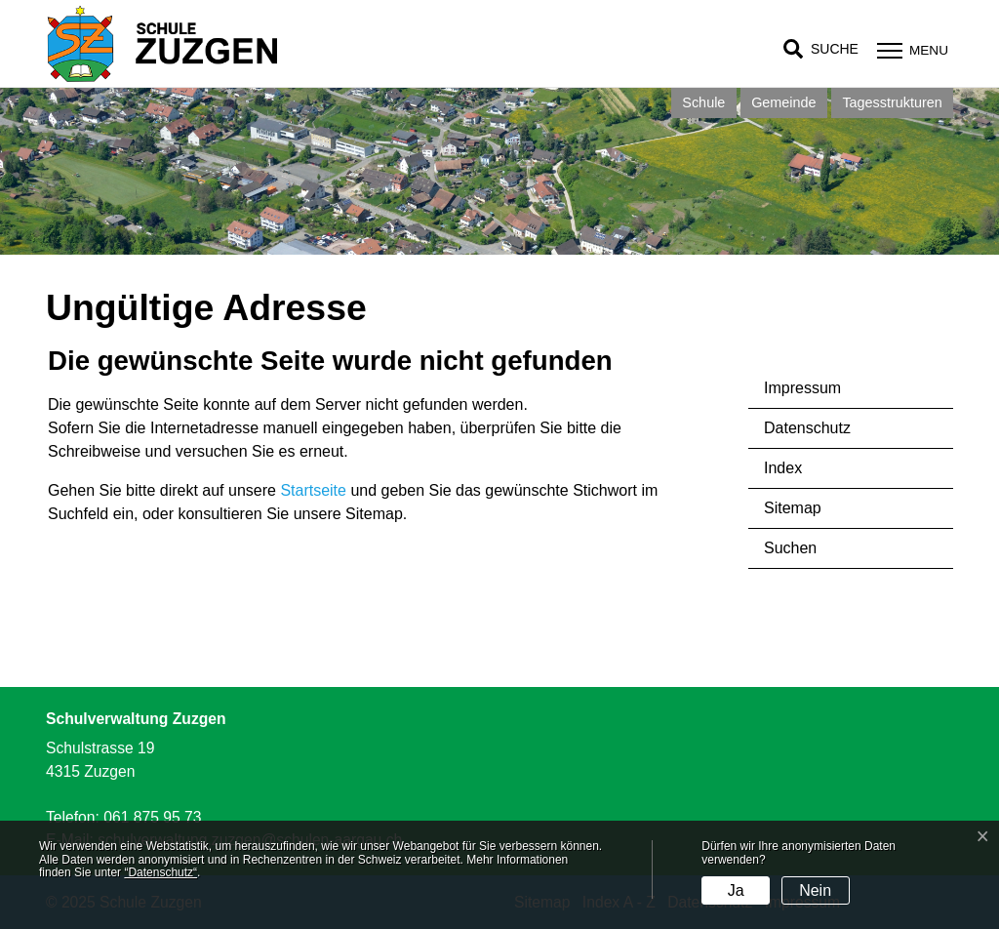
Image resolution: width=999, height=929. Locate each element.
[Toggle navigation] (910, 50)
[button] (821, 49)
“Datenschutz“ (160, 872)
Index (783, 468)
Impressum (802, 388)
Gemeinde (783, 102)
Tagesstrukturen (891, 102)
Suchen (790, 548)
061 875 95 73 (152, 817)
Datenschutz (807, 428)
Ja (736, 890)
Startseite (313, 490)
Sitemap (792, 508)
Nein (815, 890)
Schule (703, 102)
